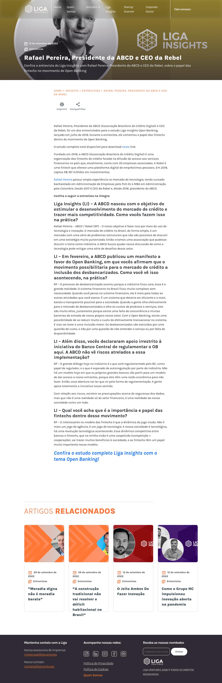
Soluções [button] (91, 7)
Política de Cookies (96, 669)
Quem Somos (93, 675)
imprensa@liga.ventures (40, 654)
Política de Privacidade (98, 663)
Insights (72, 90)
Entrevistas (91, 90)
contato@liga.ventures (39, 666)
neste (126, 147)
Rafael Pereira (63, 179)
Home (57, 7)
